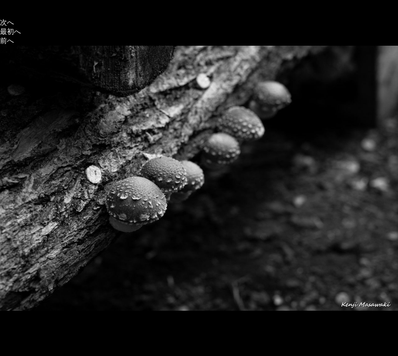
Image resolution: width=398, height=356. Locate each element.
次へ (7, 22)
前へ (7, 40)
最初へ (10, 31)
